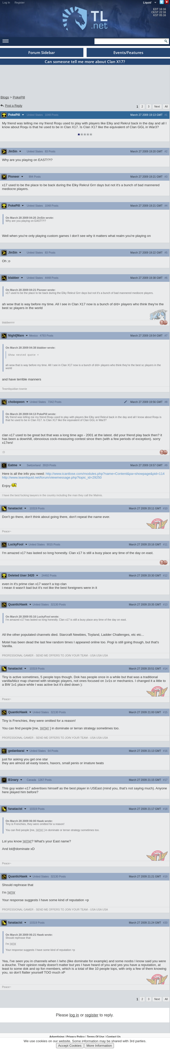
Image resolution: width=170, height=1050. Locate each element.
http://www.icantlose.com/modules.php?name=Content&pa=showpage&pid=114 (105, 474)
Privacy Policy (75, 1036)
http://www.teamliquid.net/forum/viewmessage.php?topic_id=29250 (52, 478)
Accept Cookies (70, 1045)
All (166, 106)
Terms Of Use (95, 1036)
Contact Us (113, 1036)
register (91, 1015)
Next (157, 106)
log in (74, 1015)
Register (20, 2)
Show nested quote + (23, 355)
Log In (6, 2)
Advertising (57, 1036)
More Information (99, 1045)
